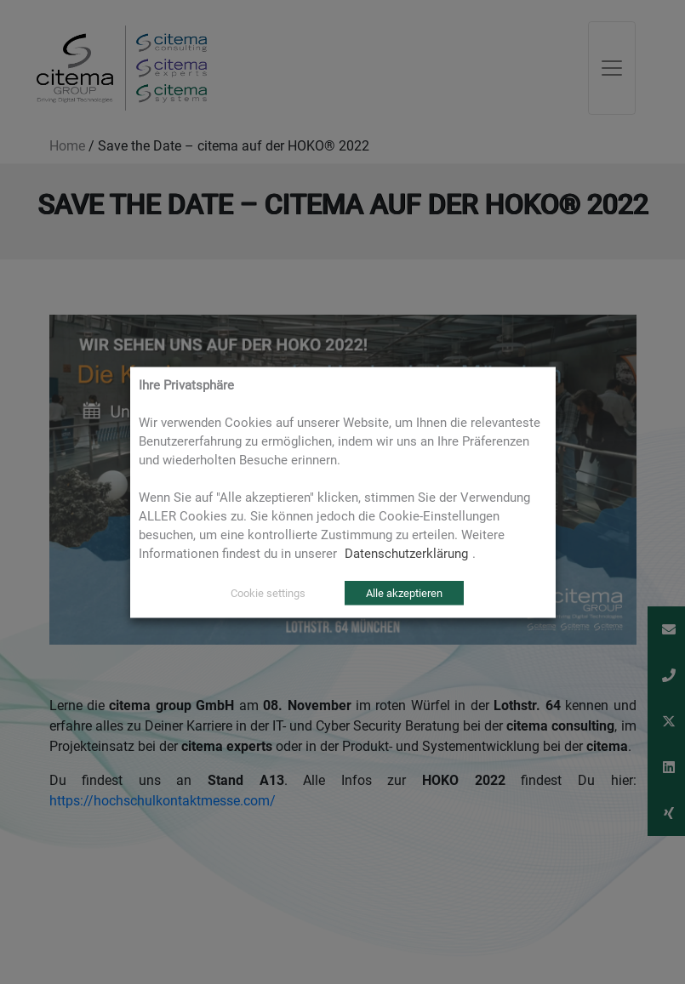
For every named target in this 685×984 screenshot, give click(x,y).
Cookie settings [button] (268, 592)
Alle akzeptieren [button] (404, 592)
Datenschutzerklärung (406, 552)
